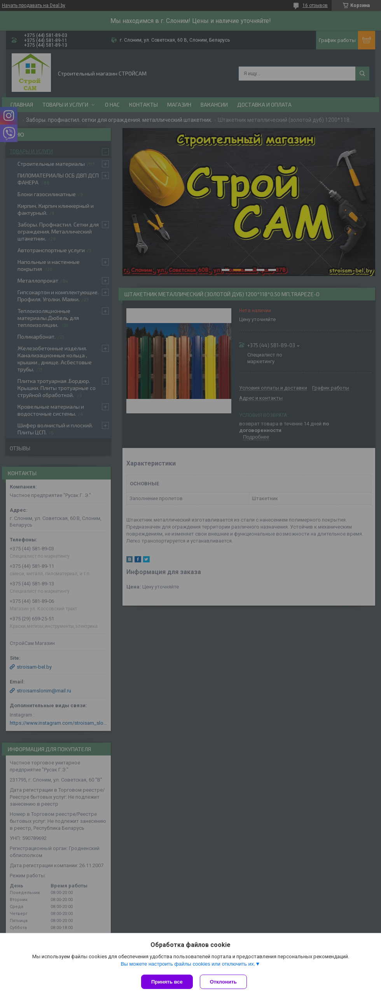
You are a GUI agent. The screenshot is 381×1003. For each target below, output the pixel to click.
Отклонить (224, 982)
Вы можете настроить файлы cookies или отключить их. (188, 965)
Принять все (167, 982)
